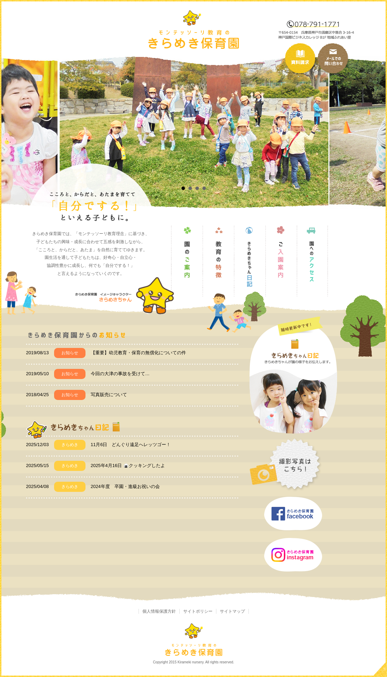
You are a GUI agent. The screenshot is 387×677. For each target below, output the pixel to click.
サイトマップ (232, 611)
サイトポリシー (198, 611)
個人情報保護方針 (159, 611)
